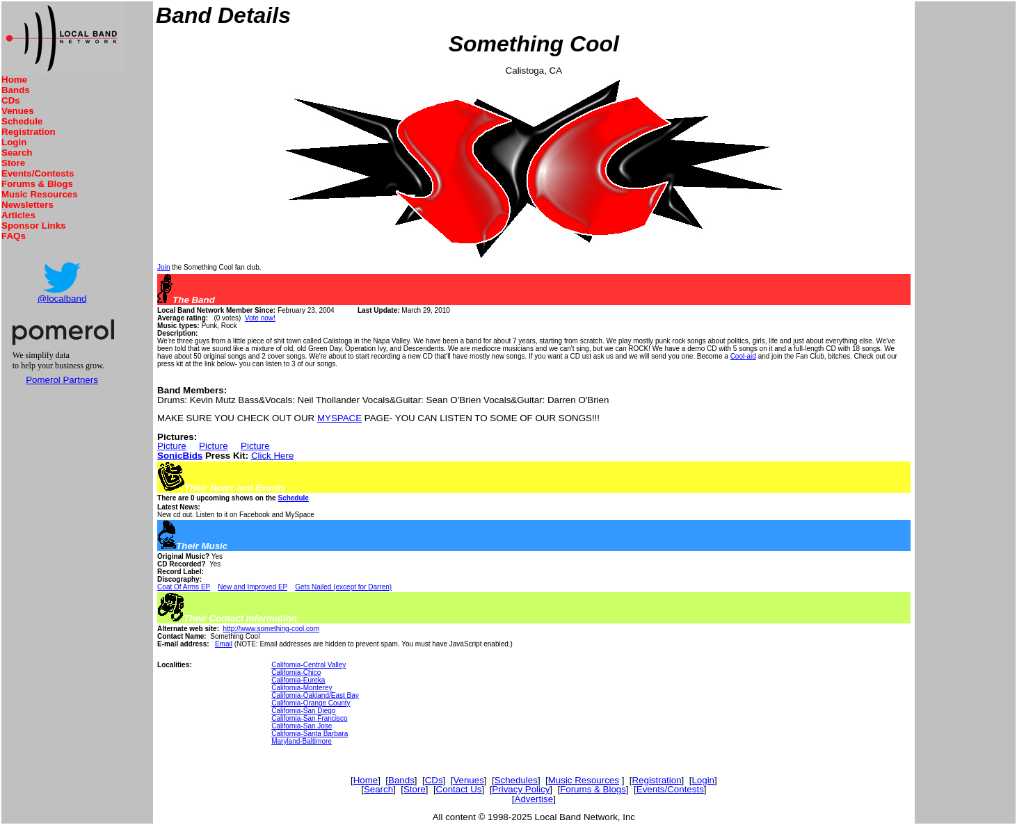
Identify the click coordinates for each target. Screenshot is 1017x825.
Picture (171, 446)
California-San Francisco (309, 718)
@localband (62, 298)
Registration (28, 131)
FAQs (13, 236)
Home (14, 79)
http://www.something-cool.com (271, 628)
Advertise (534, 799)
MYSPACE (339, 418)
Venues (17, 111)
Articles (18, 215)
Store (13, 163)
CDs (10, 100)
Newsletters (27, 204)
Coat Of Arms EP (183, 587)
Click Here (272, 455)
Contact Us (459, 789)
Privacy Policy (521, 789)
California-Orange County (310, 703)
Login (13, 142)
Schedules (516, 780)
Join (163, 267)
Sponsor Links (33, 225)
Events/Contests (37, 173)
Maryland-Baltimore (301, 741)
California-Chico (296, 672)
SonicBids (179, 455)
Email (223, 644)
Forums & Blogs (37, 184)
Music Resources (39, 194)
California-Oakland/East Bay (315, 695)
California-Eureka (298, 680)
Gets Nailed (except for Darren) (343, 587)
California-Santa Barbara (309, 733)
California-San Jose (301, 726)
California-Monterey (301, 688)
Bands (15, 90)
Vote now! (260, 318)
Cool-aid (743, 356)
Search (16, 152)
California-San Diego (303, 710)
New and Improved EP (252, 587)
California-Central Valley (308, 665)
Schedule (21, 121)
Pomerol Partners (62, 380)
